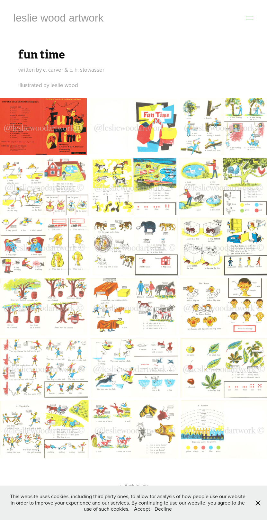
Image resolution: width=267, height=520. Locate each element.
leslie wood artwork (58, 18)
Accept (142, 508)
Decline (163, 508)
